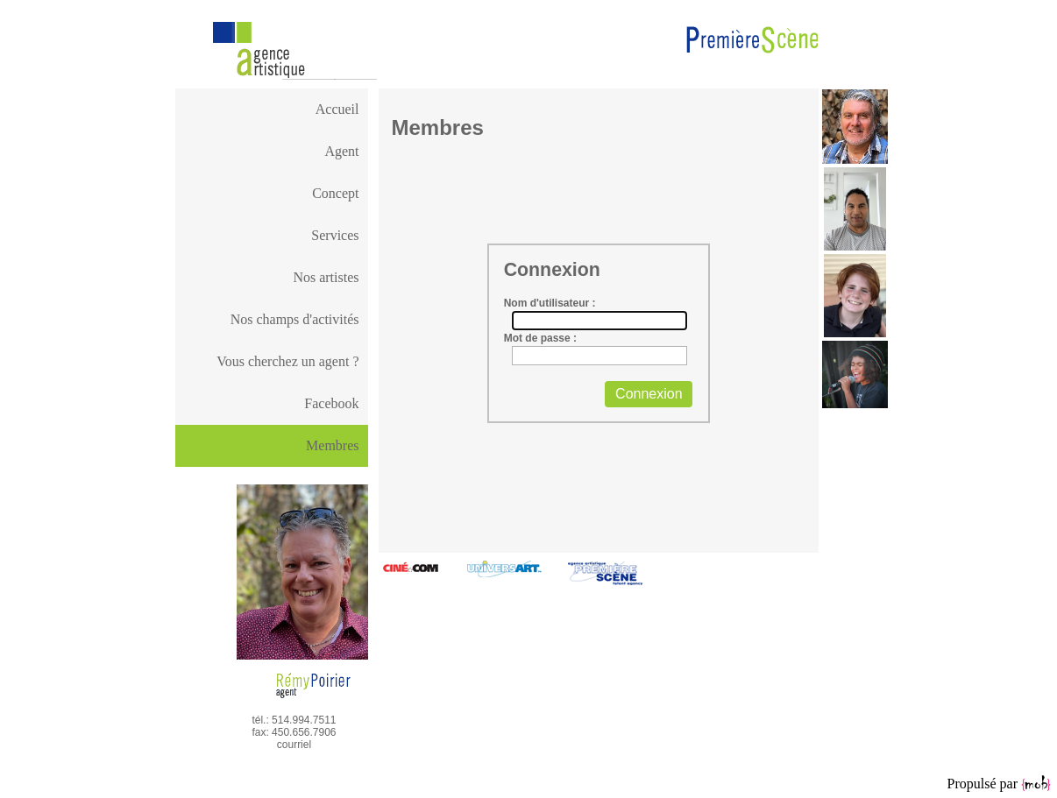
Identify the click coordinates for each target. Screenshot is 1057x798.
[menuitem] (271, 109)
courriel (294, 744)
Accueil (337, 109)
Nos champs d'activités (295, 319)
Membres (332, 445)
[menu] (271, 256)
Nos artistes (325, 277)
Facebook (331, 403)
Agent (341, 151)
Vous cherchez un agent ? (287, 361)
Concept (335, 193)
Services (334, 235)
